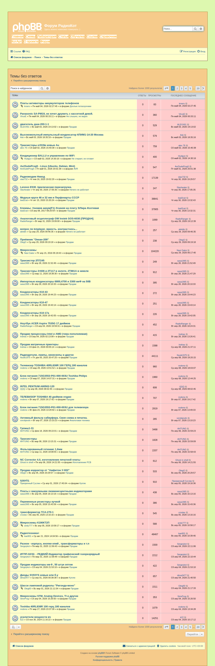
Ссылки (92, 36)
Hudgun (28, 158)
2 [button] (177, 88)
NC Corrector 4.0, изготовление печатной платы (50, 459)
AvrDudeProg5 (27, 169)
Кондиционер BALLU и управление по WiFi (47, 155)
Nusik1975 (25, 357)
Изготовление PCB (82, 462)
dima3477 (24, 577)
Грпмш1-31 (27, 428)
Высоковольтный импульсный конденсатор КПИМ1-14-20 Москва (61, 134)
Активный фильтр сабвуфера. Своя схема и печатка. (53, 417)
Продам (73, 127)
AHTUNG (24, 431)
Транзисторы (28, 438)
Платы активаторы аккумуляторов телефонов (49, 103)
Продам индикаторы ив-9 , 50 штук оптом (46, 564)
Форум (45, 41)
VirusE (23, 116)
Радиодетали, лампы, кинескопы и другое (47, 354)
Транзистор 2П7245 (32, 260)
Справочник (108, 36)
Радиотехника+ (29, 533)
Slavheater (25, 190)
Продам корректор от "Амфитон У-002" (45, 470)
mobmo (23, 368)
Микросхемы (28, 250)
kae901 (27, 536)
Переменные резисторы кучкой (40, 501)
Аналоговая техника (80, 420)
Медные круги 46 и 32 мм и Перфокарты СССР (49, 197)
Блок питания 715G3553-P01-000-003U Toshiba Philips (53, 375)
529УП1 (24, 480)
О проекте (31, 41)
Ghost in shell (26, 462)
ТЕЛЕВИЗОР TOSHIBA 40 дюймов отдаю (45, 396)
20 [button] (198, 88)
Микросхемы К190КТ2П (34, 522)
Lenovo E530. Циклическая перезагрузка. (46, 187)
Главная (17, 36)
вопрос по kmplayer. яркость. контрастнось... (48, 229)
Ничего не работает (79, 190)
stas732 (24, 179)
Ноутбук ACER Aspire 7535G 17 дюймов (45, 323)
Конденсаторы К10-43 (34, 291)
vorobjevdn (25, 420)
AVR (76, 169)
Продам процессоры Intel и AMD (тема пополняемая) (53, 333)
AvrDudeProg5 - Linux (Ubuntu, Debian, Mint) (47, 166)
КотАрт (17, 41)
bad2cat (24, 200)
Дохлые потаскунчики (80, 106)
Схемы (30, 36)
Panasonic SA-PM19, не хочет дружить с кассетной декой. (56, 113)
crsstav (23, 515)
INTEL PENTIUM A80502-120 (37, 386)
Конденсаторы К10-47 (34, 302)
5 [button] (190, 88)
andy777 (28, 525)
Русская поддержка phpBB (107, 657)
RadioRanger (26, 221)
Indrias (23, 336)
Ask (22, 137)
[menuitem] (26, 51)
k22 (22, 619)
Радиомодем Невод (32, 176)
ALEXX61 (24, 127)
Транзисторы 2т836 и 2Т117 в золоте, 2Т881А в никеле (54, 271)
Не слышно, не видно (76, 116)
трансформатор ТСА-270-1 (37, 512)
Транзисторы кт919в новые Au (39, 145)
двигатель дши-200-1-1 (34, 124)
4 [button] (186, 88)
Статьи (63, 36)
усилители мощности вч (35, 617)
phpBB (101, 653)
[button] (166, 88)
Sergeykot (25, 546)
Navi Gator (29, 253)
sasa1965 (24, 263)
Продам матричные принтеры (39, 344)
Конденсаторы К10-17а (34, 312)
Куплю (82, 483)
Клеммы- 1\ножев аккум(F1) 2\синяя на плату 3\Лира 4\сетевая (59, 208)
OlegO (23, 242)
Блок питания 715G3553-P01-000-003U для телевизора (54, 407)
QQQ (22, 389)
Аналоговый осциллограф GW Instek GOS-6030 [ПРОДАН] (56, 218)
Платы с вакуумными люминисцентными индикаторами (56, 491)
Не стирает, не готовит (83, 158)
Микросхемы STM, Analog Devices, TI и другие (49, 596)
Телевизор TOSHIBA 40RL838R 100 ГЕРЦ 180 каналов (53, 365)
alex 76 (23, 148)
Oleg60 (27, 588)
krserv (27, 106)
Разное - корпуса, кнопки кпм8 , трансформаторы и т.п (54, 543)
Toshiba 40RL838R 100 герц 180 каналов (45, 606)
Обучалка (78, 36)
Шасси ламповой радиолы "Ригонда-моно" (47, 585)
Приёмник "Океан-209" (34, 239)
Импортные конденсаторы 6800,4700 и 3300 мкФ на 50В (55, 281)
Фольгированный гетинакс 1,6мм (41, 449)
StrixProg (24, 598)
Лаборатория (46, 36)
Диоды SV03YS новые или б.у (39, 575)
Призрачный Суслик (30, 483)
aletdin (23, 231)
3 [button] (181, 88)
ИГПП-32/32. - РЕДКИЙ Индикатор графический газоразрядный (60, 554)
